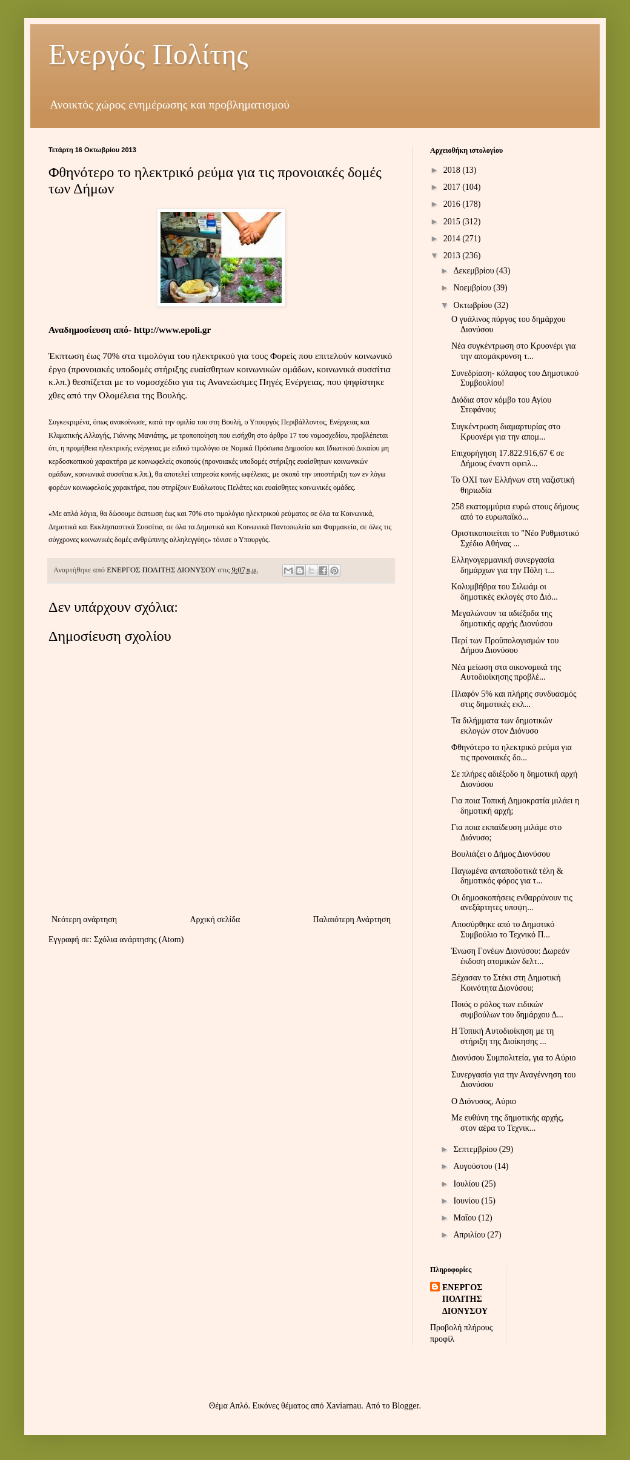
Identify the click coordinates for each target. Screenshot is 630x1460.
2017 (453, 187)
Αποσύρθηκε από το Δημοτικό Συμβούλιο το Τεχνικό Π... (502, 929)
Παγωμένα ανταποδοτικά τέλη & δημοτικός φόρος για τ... (507, 876)
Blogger (405, 1405)
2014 (453, 238)
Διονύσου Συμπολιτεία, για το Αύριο (513, 1057)
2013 (453, 255)
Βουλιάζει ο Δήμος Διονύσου (500, 854)
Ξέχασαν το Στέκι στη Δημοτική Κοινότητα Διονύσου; (506, 983)
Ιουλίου (467, 1183)
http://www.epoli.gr (172, 329)
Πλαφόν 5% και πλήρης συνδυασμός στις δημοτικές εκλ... (514, 699)
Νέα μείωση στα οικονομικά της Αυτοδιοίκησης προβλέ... (506, 672)
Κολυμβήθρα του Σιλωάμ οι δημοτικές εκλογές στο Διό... (504, 591)
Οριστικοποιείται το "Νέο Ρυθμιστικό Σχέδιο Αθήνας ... (515, 538)
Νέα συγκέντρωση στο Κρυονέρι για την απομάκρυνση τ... (513, 351)
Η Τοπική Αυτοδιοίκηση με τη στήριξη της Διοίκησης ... (502, 1036)
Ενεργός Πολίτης (148, 54)
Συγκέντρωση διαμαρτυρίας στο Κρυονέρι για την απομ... (505, 431)
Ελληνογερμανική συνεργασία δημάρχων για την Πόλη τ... (502, 565)
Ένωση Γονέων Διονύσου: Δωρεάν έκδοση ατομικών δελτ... (510, 956)
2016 (453, 204)
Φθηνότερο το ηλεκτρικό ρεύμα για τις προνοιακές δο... (511, 752)
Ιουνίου (467, 1200)
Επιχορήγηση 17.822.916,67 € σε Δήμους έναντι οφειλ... (507, 458)
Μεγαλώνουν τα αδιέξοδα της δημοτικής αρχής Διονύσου (501, 618)
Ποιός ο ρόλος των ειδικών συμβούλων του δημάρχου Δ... (507, 1009)
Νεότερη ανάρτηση (84, 919)
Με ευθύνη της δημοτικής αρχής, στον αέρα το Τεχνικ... (507, 1123)
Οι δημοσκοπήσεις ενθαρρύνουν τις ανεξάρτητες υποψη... (511, 902)
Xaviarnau (343, 1405)
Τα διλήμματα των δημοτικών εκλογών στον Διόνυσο (501, 725)
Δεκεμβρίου (474, 270)
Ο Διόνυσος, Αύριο (483, 1101)
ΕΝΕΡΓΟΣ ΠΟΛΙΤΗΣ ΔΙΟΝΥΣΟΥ (465, 1299)
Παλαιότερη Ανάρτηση (352, 919)
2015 (453, 221)
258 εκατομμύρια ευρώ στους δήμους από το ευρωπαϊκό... (515, 511)
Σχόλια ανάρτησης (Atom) (139, 939)
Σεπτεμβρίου (476, 1149)
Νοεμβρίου (473, 287)
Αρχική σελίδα (215, 919)
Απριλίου (470, 1234)
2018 (453, 170)
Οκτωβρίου (473, 305)
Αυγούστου (473, 1166)
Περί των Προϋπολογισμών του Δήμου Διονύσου (505, 645)
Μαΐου (465, 1217)
